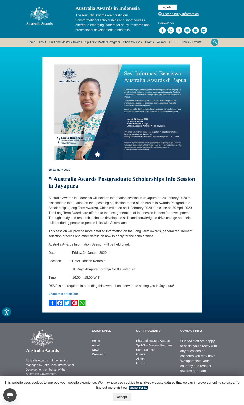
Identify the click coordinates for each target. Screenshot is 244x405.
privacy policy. (138, 387)
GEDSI (173, 42)
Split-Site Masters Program (102, 42)
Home (31, 42)
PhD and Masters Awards (65, 42)
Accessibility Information (178, 14)
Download (98, 354)
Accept (122, 397)
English (167, 7)
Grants (149, 42)
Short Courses (132, 42)
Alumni (161, 42)
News (95, 349)
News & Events (191, 42)
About (42, 42)
